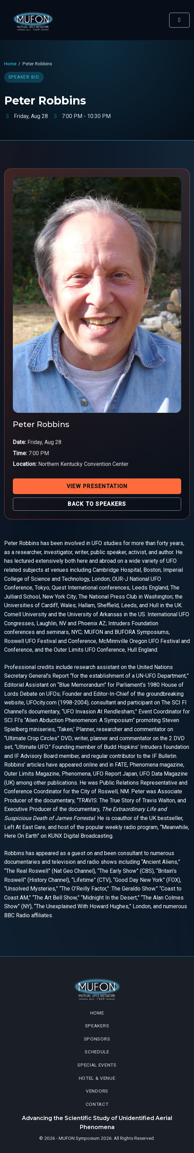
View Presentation (97, 486)
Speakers (97, 1025)
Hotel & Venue (97, 1078)
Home (10, 63)
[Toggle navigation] (179, 20)
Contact (97, 1104)
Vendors (97, 1091)
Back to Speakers (97, 504)
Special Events (97, 1065)
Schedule (97, 1051)
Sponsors (97, 1039)
